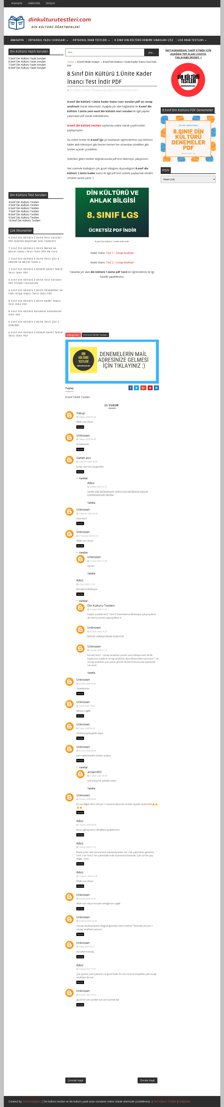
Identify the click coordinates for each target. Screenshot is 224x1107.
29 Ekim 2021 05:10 (87, 994)
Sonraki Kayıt (75, 1080)
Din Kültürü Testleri (101, 606)
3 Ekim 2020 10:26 (87, 706)
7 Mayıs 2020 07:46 (87, 439)
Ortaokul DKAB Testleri (90, 40)
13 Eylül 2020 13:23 (98, 609)
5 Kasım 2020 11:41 (87, 847)
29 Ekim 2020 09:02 (87, 799)
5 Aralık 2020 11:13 (98, 650)
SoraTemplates (31, 1101)
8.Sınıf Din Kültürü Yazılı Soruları (27, 67)
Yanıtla (80, 427)
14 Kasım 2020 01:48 (88, 876)
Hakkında (184, 1101)
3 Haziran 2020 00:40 (88, 513)
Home (70, 61)
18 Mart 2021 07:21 (98, 486)
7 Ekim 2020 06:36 (87, 728)
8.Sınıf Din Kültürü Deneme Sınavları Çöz (143, 40)
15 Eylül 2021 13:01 (87, 969)
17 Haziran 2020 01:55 (89, 535)
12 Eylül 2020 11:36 (98, 561)
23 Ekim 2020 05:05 (87, 750)
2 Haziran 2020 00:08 (88, 461)
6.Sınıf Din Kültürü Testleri (23, 208)
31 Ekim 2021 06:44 (98, 775)
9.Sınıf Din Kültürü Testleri (23, 217)
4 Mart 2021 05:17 (87, 946)
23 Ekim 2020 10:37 (98, 631)
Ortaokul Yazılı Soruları (46, 40)
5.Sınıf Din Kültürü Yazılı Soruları (27, 58)
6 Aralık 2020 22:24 (87, 898)
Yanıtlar (83, 478)
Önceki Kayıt (147, 1080)
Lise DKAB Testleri (191, 40)
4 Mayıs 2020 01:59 (87, 416)
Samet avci (83, 458)
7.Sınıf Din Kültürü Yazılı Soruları (27, 64)
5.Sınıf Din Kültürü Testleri (23, 205)
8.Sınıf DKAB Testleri (88, 61)
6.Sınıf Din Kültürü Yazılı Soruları (27, 61)
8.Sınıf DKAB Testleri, (127, 90)
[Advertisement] (35, 132)
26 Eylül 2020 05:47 (87, 683)
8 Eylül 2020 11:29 (87, 584)
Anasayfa (16, 3)
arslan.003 (94, 772)
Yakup (80, 413)
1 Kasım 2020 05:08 (87, 824)
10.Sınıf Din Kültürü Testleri (24, 220)
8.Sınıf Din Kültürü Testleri (23, 214)
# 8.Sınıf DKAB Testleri (95, 334)
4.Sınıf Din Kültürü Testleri (23, 202)
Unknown (83, 435)
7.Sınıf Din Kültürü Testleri (23, 211)
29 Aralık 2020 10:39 (88, 921)
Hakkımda (34, 3)
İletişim (50, 3)
